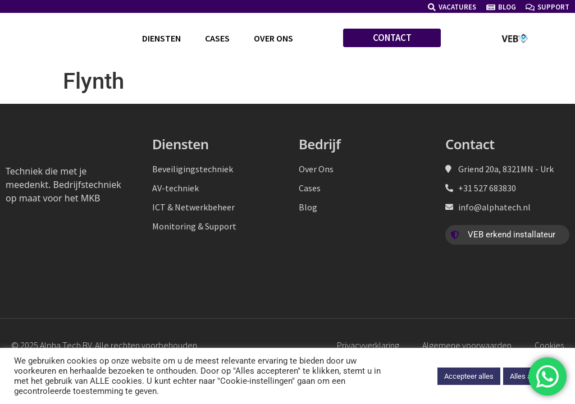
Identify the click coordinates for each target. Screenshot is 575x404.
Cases (217, 38)
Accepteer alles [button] (469, 376)
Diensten (161, 38)
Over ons (273, 38)
